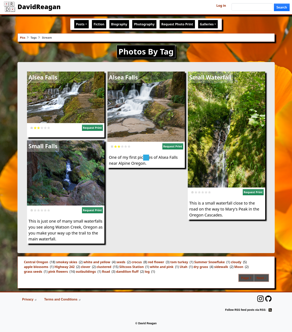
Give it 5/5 (48, 127)
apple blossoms (36, 267)
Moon (238, 267)
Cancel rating (32, 127)
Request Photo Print (177, 24)
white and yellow (96, 262)
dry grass (201, 267)
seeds (120, 262)
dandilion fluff (127, 271)
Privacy (29, 299)
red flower (156, 262)
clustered (103, 267)
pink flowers (58, 271)
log (147, 271)
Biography (119, 24)
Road (106, 271)
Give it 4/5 (45, 127)
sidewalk (221, 267)
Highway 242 (64, 267)
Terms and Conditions (62, 299)
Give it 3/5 (42, 127)
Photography (144, 24)
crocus (137, 262)
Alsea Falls (43, 77)
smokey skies (66, 262)
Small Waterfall (210, 77)
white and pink (161, 267)
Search (282, 7)
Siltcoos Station (131, 267)
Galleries (207, 24)
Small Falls (43, 146)
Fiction (99, 24)
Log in (221, 5)
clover (86, 267)
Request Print (92, 128)
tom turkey (179, 262)
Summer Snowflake (209, 262)
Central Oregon (36, 262)
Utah (183, 267)
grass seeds (33, 271)
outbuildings (86, 271)
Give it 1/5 (35, 127)
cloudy (236, 262)
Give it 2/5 (38, 127)
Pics (22, 37)
